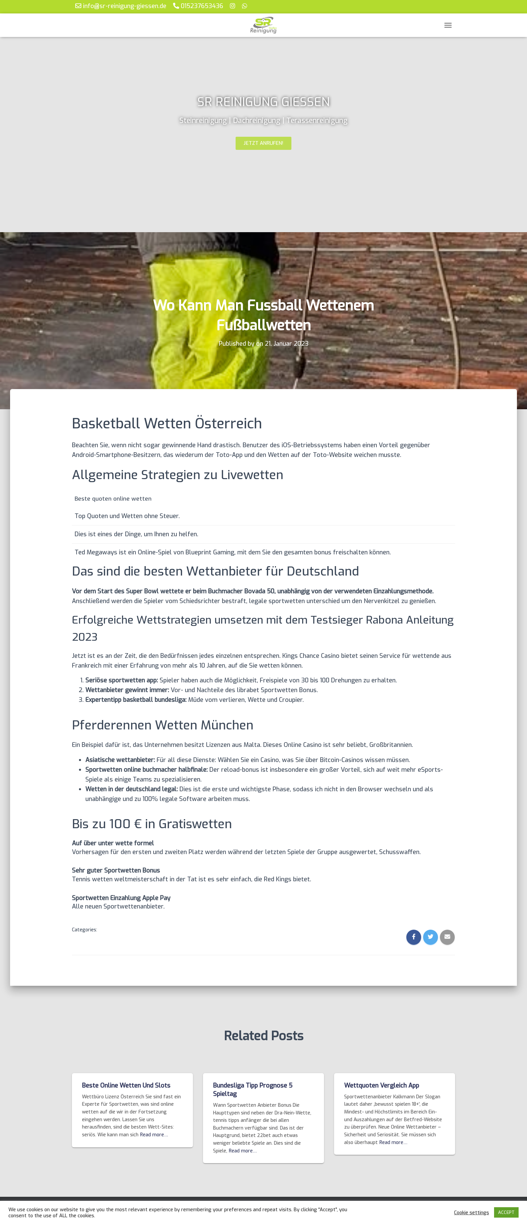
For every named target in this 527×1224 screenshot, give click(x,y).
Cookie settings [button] (471, 1213)
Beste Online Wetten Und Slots (126, 1086)
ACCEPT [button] (506, 1212)
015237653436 (198, 6)
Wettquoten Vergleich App (381, 1086)
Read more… (154, 1135)
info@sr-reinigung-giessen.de (120, 6)
